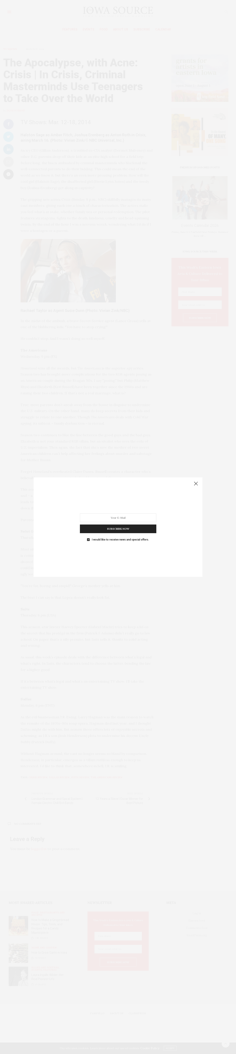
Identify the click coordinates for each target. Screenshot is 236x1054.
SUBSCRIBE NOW (118, 528)
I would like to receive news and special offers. (120, 539)
